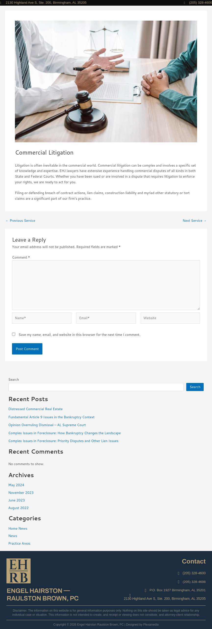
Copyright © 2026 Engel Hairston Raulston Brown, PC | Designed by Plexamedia (106, 624)
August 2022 (18, 507)
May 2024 (16, 485)
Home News (17, 528)
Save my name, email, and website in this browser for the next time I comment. (79, 334)
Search (13, 379)
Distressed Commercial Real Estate (35, 408)
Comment (21, 257)
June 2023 (16, 500)
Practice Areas (19, 543)
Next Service (195, 220)
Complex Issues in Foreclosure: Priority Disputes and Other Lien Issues (63, 440)
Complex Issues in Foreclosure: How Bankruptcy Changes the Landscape (64, 433)
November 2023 (21, 492)
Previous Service (20, 220)
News (12, 535)
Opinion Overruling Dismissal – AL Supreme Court (47, 424)
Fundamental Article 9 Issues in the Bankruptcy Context (51, 417)
